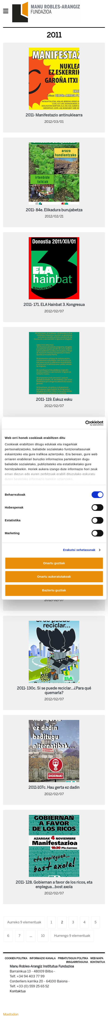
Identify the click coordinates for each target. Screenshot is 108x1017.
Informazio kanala (43, 958)
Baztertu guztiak (54, 590)
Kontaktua (97, 962)
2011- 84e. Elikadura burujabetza (54, 210)
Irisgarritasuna (77, 962)
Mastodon (10, 1014)
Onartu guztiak (54, 563)
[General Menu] (7, 12)
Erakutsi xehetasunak (79, 550)
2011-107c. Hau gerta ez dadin (54, 787)
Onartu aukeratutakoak (54, 576)
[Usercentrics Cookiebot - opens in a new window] (85, 423)
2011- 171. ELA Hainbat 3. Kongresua (54, 304)
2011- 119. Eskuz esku (54, 399)
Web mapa (96, 958)
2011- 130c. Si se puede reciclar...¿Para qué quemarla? (54, 690)
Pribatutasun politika (73, 958)
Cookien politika (16, 958)
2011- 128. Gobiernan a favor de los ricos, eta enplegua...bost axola (54, 884)
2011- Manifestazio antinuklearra (54, 115)
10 (43, 936)
